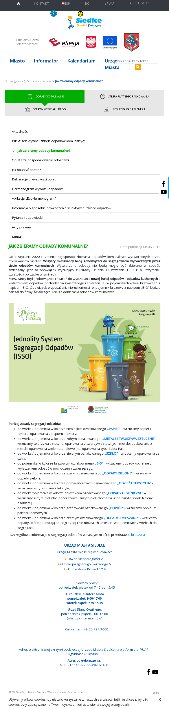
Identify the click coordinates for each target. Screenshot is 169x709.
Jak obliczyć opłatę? (26, 169)
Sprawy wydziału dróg (45, 109)
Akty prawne (21, 227)
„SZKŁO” (111, 453)
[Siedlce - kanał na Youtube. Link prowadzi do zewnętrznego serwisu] (163, 192)
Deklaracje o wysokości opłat (34, 179)
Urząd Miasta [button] (112, 64)
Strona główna (14, 81)
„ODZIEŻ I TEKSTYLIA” (134, 483)
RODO (156, 693)
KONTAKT (41, 3)
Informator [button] (46, 61)
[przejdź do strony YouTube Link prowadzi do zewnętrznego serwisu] (155, 671)
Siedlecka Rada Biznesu (124, 109)
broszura (138, 534)
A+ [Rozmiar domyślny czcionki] (106, 14)
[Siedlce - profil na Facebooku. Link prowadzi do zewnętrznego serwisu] (163, 184)
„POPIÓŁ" (116, 508)
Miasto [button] (17, 61)
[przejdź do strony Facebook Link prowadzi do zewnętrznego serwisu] (148, 671)
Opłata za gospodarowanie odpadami (40, 160)
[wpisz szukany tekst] (137, 61)
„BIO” (99, 463)
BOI (87, 3)
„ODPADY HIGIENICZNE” (125, 493)
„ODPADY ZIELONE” (117, 473)
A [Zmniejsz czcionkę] (103, 14)
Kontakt (18, 236)
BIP (65, 3)
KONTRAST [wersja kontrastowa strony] (71, 14)
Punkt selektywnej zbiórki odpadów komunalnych (49, 141)
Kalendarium (81, 61)
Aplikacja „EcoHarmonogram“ (34, 198)
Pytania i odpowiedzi (27, 217)
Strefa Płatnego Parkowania (124, 97)
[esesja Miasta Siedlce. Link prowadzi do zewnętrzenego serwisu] (64, 42)
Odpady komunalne (39, 81)
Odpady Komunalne (45, 97)
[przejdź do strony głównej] (18, 3)
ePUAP (110, 3)
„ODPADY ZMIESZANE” (121, 518)
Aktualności (20, 131)
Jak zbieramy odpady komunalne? (43, 150)
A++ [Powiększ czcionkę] (112, 14)
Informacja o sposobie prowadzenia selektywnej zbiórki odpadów (61, 208)
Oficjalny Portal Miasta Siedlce (27, 42)
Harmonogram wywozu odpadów (37, 189)
